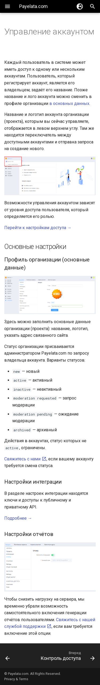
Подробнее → (18, 518)
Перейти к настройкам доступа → (37, 227)
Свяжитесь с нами (25, 458)
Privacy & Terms (16, 679)
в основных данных (69, 103)
